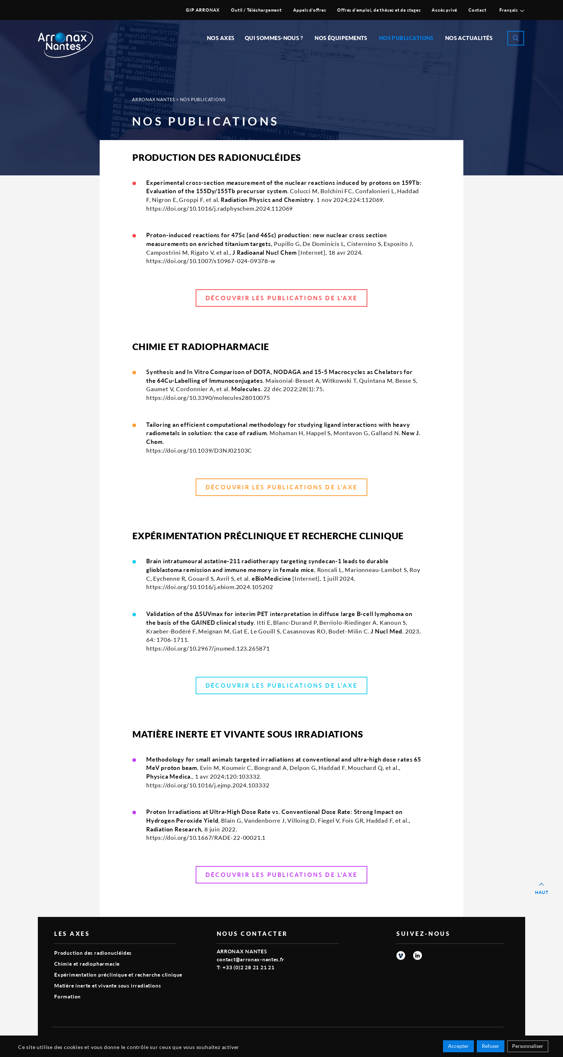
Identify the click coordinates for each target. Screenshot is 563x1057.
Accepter (458, 1047)
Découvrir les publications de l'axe (281, 297)
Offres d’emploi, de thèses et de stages (378, 10)
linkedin (417, 955)
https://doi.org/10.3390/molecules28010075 (208, 397)
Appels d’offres (309, 10)
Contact (477, 10)
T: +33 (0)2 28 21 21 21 (246, 967)
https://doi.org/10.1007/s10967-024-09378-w (210, 260)
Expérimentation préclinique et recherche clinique (118, 974)
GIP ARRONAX (203, 10)
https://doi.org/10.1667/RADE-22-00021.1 (205, 837)
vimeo (400, 955)
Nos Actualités (468, 38)
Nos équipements (341, 38)
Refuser (490, 1047)
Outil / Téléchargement (256, 10)
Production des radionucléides (93, 953)
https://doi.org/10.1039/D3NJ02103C (199, 450)
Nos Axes (221, 38)
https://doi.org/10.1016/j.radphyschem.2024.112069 (219, 208)
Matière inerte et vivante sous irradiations (107, 985)
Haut (541, 892)
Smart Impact (487, 1037)
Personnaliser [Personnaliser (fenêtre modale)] (527, 1047)
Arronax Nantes (153, 99)
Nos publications (406, 38)
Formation (67, 996)
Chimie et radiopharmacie (87, 964)
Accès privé (444, 10)
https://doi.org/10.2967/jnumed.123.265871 (208, 648)
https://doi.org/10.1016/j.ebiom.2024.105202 (209, 586)
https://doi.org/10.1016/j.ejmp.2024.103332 (207, 785)
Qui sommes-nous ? (274, 38)
